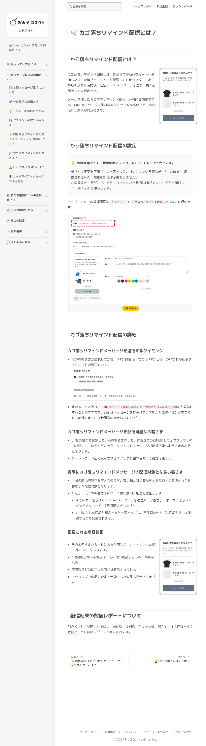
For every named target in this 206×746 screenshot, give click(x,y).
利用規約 (110, 732)
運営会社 (162, 732)
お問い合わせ (182, 732)
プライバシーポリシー (137, 732)
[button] (27, 65)
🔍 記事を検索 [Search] (77, 6)
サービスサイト (89, 732)
